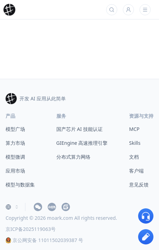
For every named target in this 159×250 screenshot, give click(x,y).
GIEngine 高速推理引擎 (82, 143)
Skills (135, 143)
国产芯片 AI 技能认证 (79, 129)
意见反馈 (139, 184)
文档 (134, 156)
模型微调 (15, 156)
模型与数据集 (20, 184)
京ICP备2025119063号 (31, 229)
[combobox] (12, 207)
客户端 (136, 170)
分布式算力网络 (73, 156)
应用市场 (15, 170)
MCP (134, 129)
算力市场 (15, 143)
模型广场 (15, 129)
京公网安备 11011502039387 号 (44, 240)
